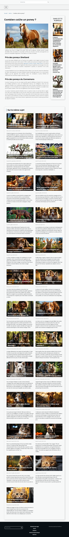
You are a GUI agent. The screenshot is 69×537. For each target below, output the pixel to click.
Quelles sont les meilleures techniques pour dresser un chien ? (49, 375)
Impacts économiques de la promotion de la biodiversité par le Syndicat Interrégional (58, 93)
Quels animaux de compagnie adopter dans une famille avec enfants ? (48, 189)
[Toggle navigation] (6, 7)
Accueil (5, 13)
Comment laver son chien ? (46, 313)
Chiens (34, 530)
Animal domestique (34, 532)
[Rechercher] (34, 2)
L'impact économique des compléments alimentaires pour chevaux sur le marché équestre (58, 42)
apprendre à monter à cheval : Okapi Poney (33, 63)
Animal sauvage (34, 526)
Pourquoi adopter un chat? (46, 467)
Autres (10, 13)
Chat (34, 528)
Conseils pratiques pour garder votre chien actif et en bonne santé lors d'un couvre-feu (58, 68)
